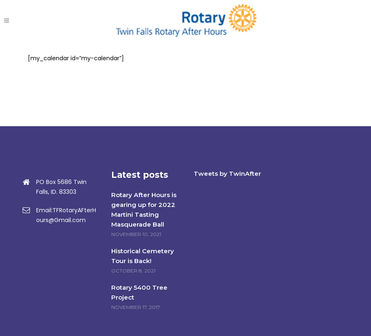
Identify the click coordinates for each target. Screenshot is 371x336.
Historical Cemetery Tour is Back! (142, 256)
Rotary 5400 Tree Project (139, 292)
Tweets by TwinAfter (227, 173)
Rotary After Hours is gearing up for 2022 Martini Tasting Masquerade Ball (143, 209)
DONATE (332, 20)
